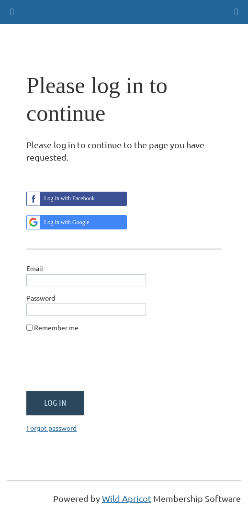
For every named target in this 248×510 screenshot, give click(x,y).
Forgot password (51, 427)
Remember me (56, 327)
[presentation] (99, 365)
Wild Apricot (126, 498)
